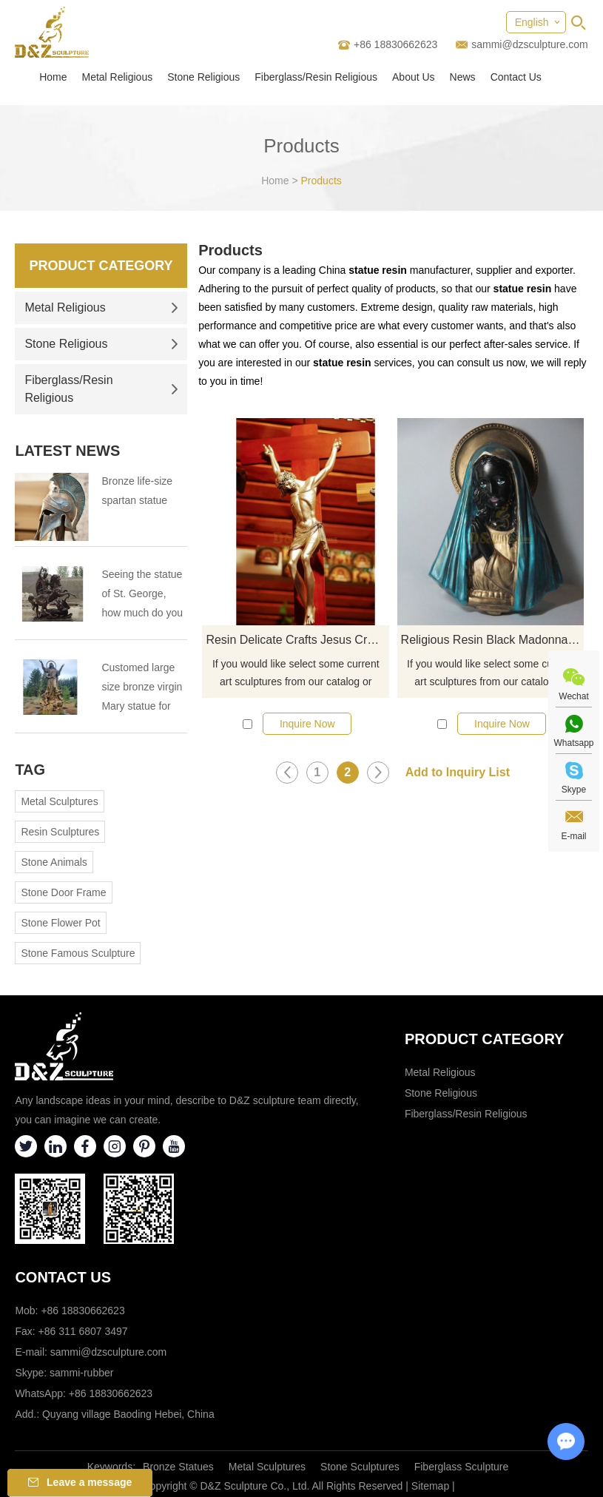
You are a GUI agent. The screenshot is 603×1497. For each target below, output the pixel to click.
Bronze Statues (178, 1467)
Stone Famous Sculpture (78, 953)
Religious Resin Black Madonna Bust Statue (493, 639)
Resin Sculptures (60, 832)
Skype (574, 789)
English (532, 22)
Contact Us (516, 77)
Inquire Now (307, 724)
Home (53, 77)
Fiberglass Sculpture (461, 1467)
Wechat (573, 696)
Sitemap (430, 1486)
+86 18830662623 (110, 1393)
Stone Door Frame (63, 892)
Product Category (101, 265)
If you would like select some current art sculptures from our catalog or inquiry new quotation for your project (296, 674)
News (463, 77)
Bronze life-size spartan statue (136, 490)
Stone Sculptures (360, 1467)
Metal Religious (116, 77)
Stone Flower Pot (60, 923)
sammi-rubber (81, 1373)
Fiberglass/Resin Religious (316, 77)
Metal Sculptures (59, 801)
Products (321, 180)
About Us (413, 77)
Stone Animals (54, 862)
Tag (30, 769)
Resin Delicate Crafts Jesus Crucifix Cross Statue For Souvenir (297, 639)
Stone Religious (203, 77)
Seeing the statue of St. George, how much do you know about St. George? (142, 595)
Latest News (67, 451)
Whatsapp (573, 743)
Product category (485, 1039)
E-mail (573, 836)
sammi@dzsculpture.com (529, 44)
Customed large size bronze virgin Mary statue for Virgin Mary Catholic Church (141, 689)
